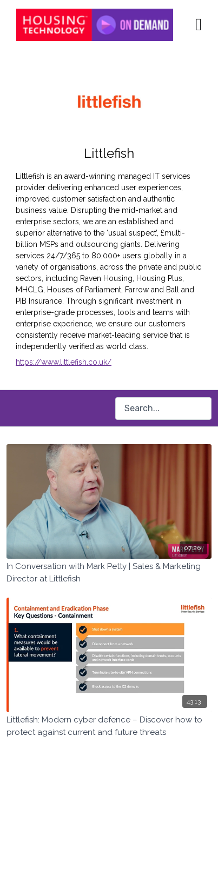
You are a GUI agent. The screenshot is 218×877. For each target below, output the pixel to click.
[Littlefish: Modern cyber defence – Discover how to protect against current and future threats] (109, 726)
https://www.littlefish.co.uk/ (63, 362)
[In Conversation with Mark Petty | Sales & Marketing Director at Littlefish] (109, 572)
